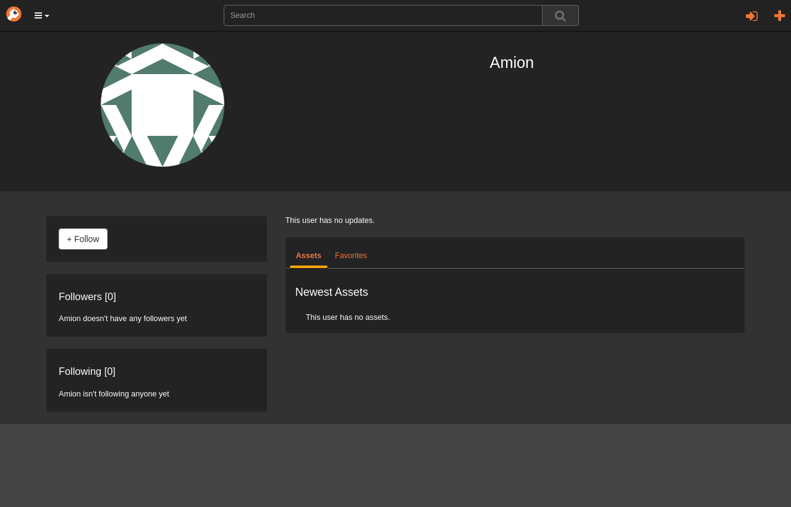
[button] (42, 15)
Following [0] (87, 371)
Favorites (351, 255)
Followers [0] (87, 296)
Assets (308, 255)
